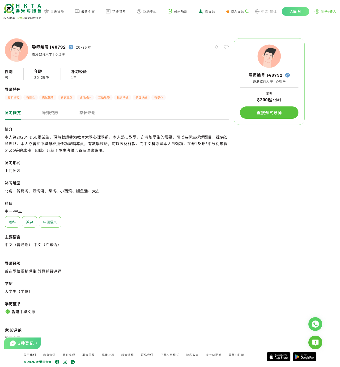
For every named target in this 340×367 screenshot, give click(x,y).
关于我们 (30, 355)
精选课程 (127, 355)
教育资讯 (49, 355)
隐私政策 (192, 355)
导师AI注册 (236, 355)
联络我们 (147, 355)
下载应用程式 (170, 355)
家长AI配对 (213, 355)
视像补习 (108, 355)
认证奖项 (69, 355)
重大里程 (88, 355)
